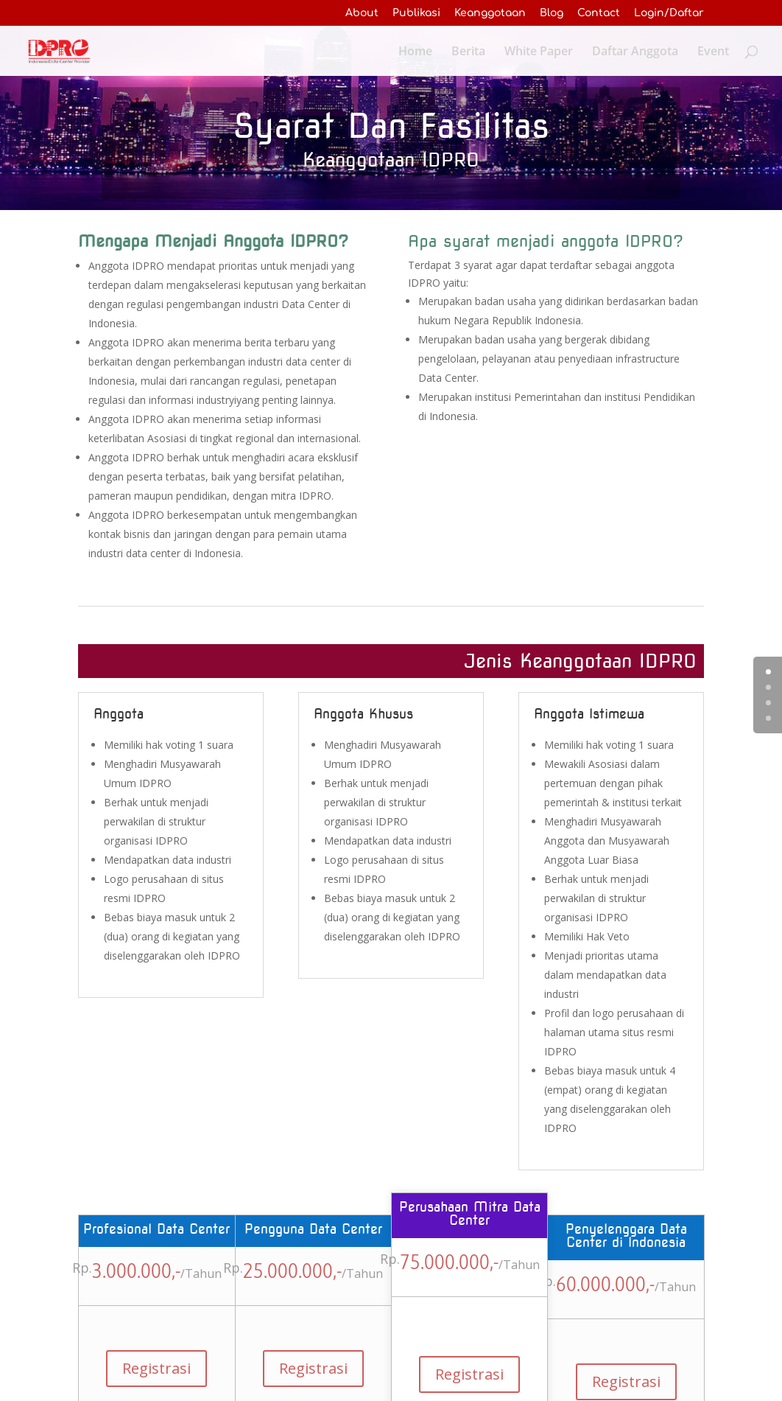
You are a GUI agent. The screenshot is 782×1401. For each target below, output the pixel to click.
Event (713, 51)
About (361, 12)
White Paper (538, 51)
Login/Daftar (669, 12)
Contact (598, 12)
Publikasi (416, 12)
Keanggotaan (490, 12)
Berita (468, 51)
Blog (551, 12)
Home (415, 51)
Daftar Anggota (635, 51)
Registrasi (156, 1368)
